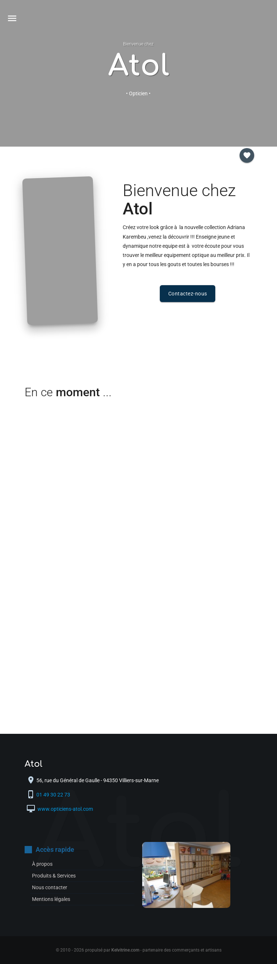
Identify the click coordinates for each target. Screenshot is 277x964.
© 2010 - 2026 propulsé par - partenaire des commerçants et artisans (139, 950)
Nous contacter (49, 887)
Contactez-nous (187, 294)
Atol (138, 66)
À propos (42, 864)
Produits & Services (54, 876)
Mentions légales (51, 899)
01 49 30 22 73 (53, 795)
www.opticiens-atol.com (64, 809)
